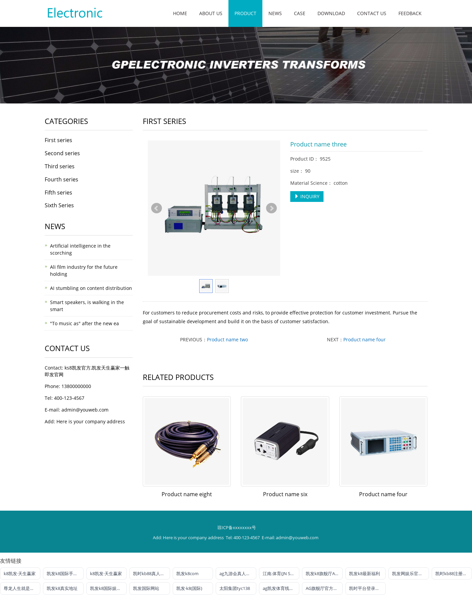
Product (245, 13)
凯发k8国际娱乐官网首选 (108, 588)
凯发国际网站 (146, 588)
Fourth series (61, 179)
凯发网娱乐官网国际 (410, 573)
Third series (60, 166)
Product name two (227, 339)
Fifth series (58, 192)
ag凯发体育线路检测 (281, 588)
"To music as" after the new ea (84, 323)
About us (210, 13)
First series (58, 140)
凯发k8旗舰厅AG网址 (324, 573)
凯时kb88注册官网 (453, 573)
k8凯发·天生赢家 (20, 573)
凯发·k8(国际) (189, 588)
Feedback (410, 13)
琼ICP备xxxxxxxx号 (236, 527)
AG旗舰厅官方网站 (324, 588)
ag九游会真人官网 (237, 573)
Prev (156, 208)
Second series (62, 153)
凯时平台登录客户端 (367, 588)
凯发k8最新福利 (364, 573)
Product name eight (187, 494)
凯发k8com (187, 573)
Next (271, 208)
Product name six (285, 494)
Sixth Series (59, 205)
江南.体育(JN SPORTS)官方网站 (281, 573)
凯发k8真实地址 (62, 588)
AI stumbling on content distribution (91, 288)
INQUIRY (306, 196)
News (275, 13)
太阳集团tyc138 (234, 588)
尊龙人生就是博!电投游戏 (22, 588)
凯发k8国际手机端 (64, 573)
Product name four (364, 339)
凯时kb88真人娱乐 (151, 573)
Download (331, 13)
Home (180, 13)
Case (299, 13)
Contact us (371, 13)
